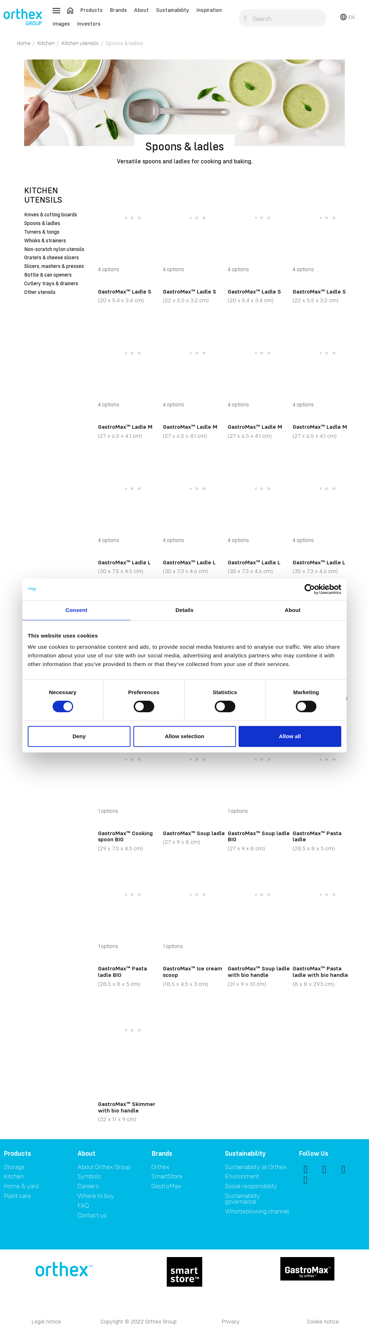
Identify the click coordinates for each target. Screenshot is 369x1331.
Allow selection (184, 736)
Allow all (290, 736)
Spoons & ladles (42, 223)
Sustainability (172, 9)
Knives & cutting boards (50, 215)
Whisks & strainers (45, 241)
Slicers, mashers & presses (54, 266)
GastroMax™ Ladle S (124, 291)
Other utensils (39, 292)
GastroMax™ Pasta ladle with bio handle (320, 971)
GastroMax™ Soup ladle (194, 833)
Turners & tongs (41, 232)
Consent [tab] (77, 610)
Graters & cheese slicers (51, 258)
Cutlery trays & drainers (51, 284)
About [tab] (293, 610)
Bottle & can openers (48, 275)
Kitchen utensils (43, 195)
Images (61, 23)
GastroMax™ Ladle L (124, 562)
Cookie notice (323, 1321)
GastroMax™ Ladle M (125, 426)
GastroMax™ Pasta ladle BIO (122, 971)
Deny (79, 736)
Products (91, 9)
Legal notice (46, 1321)
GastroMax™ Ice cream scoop (192, 971)
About (141, 9)
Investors (89, 23)
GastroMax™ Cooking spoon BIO (125, 836)
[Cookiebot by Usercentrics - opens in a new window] (309, 589)
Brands (118, 9)
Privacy (231, 1321)
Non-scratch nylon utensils (54, 249)
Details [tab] (184, 610)
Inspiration (209, 9)
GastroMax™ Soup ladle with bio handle (259, 971)
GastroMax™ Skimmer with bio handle (126, 1107)
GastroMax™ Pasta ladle (317, 836)
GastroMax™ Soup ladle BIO (259, 836)
